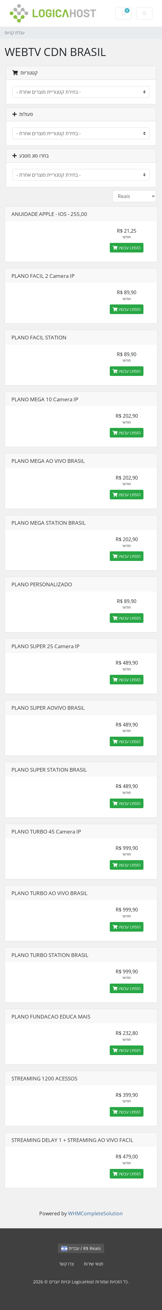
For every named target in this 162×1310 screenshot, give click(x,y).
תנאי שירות (93, 1264)
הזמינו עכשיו (127, 248)
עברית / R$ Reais (81, 1248)
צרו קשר (66, 1264)
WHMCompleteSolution (95, 1213)
